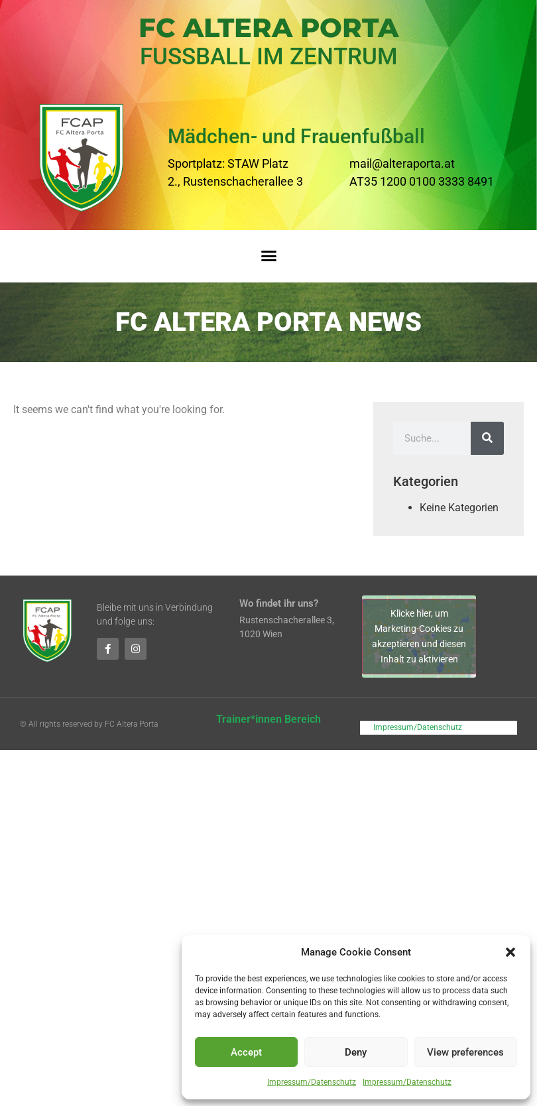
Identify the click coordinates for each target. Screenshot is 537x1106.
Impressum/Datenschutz (311, 1082)
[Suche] (487, 438)
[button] (510, 952)
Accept (246, 1052)
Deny (356, 1052)
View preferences (465, 1052)
